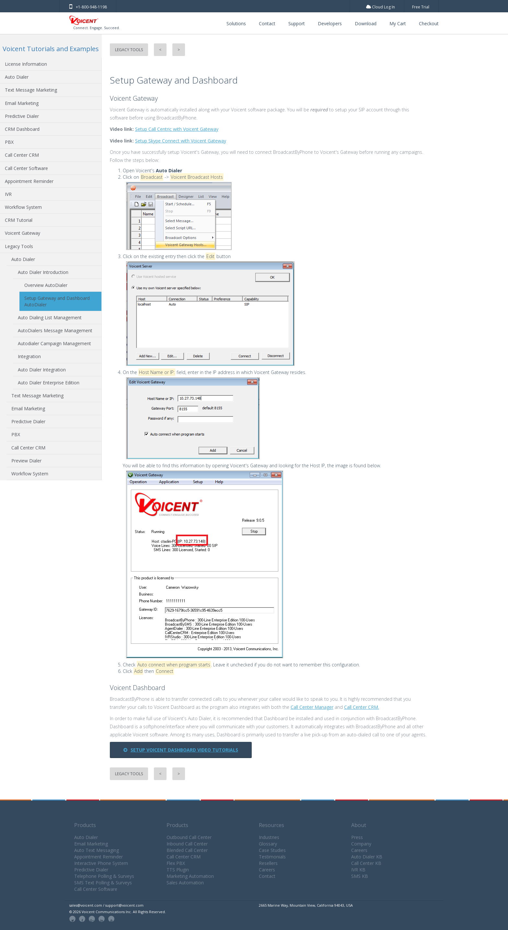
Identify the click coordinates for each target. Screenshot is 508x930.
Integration (29, 356)
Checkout (429, 23)
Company (361, 844)
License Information (26, 64)
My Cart (397, 23)
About (358, 825)
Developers (330, 23)
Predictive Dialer (22, 116)
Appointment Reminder (29, 181)
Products (85, 825)
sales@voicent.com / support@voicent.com (106, 905)
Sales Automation (185, 882)
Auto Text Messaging (96, 850)
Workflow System (23, 207)
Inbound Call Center (187, 844)
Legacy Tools (19, 246)
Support (296, 23)
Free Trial (420, 7)
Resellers (268, 863)
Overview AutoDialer (45, 285)
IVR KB (358, 870)
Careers (267, 870)
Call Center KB (366, 863)
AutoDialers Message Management (55, 330)
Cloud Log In (380, 7)
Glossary (268, 844)
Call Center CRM (22, 155)
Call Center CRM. (361, 707)
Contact (267, 23)
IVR (8, 194)
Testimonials (272, 857)
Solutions (236, 23)
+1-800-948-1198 (88, 7)
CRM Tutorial (18, 220)
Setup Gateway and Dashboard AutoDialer (57, 301)
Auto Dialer (17, 77)
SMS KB (359, 876)
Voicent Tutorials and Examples (51, 48)
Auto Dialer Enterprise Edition (48, 383)
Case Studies (272, 850)
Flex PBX (176, 863)
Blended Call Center (187, 850)
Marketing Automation (190, 876)
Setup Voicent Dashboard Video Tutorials (180, 750)
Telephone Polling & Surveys (104, 876)
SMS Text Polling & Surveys (103, 882)
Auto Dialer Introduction (43, 272)
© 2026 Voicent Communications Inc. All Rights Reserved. (117, 911)
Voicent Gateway (22, 233)
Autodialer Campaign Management (54, 343)
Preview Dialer (26, 461)
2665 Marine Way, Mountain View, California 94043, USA (306, 905)
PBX (9, 142)
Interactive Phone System (101, 863)
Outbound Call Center (189, 837)
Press (357, 837)
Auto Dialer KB (366, 857)
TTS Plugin (178, 870)
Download (365, 23)
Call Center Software (26, 168)
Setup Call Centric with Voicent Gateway (176, 129)
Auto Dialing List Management (50, 317)
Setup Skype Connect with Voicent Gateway (180, 141)
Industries (269, 837)
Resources (271, 825)
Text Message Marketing (31, 90)
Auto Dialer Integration (42, 370)
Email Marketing (22, 103)
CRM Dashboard (22, 129)
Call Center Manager (312, 707)
